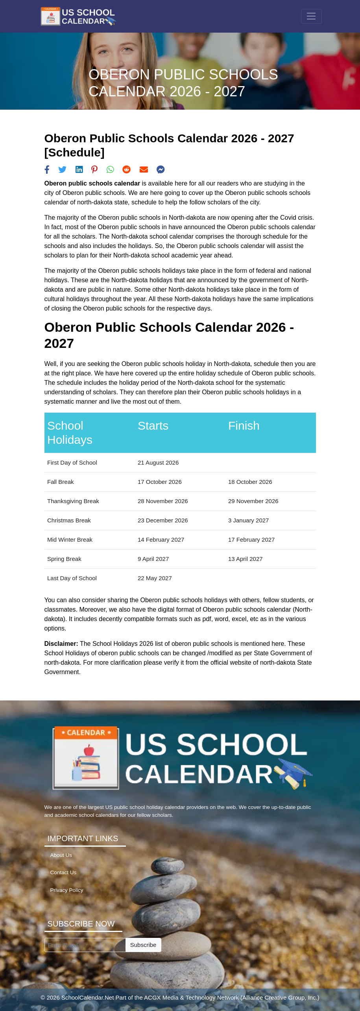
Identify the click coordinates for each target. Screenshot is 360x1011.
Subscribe (143, 944)
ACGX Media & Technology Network (191, 997)
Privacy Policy (66, 890)
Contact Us (63, 872)
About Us (61, 855)
